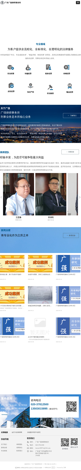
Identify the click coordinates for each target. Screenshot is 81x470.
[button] (78, 2)
